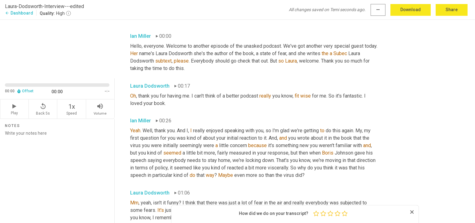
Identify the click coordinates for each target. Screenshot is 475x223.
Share (452, 9)
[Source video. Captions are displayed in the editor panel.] (57, 48)
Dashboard (19, 13)
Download (410, 9)
